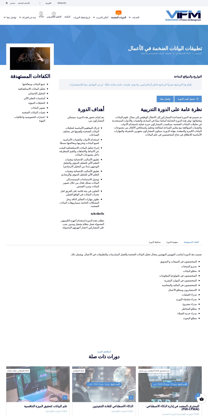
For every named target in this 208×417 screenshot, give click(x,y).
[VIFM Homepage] (183, 15)
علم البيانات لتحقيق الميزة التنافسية (45, 406)
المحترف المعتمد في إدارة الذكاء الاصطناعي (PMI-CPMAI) (172, 407)
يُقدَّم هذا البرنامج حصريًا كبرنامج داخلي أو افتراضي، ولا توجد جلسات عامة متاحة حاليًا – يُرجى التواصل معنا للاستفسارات (130, 84)
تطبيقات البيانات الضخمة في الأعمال (156, 53)
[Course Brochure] (188, 99)
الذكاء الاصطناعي (183, 53)
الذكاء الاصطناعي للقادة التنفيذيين (113, 406)
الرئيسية (198, 53)
